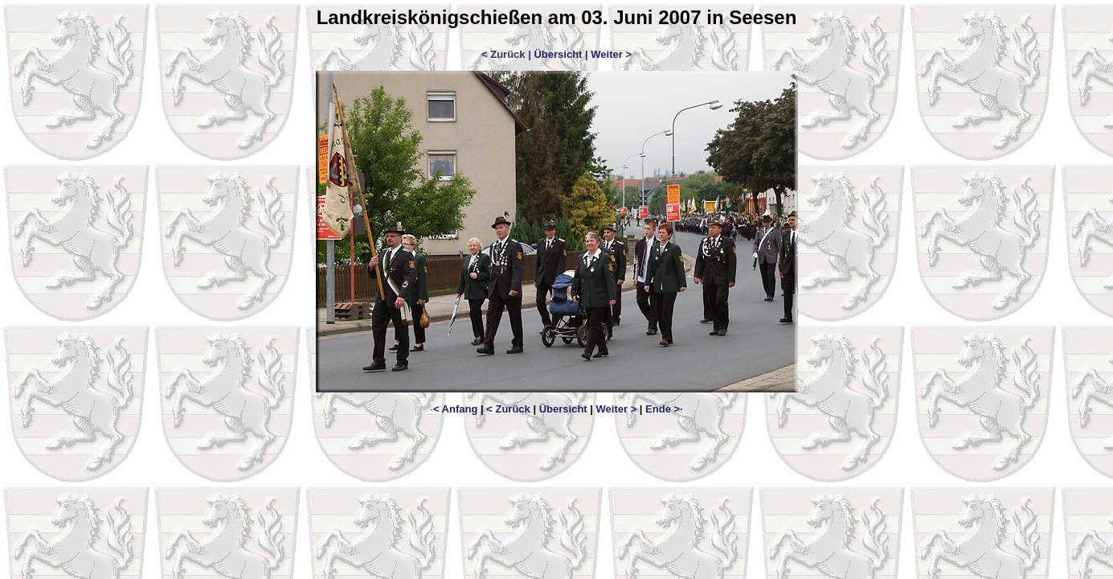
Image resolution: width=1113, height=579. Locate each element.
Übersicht (558, 54)
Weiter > (611, 54)
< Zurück (508, 409)
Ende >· (664, 409)
